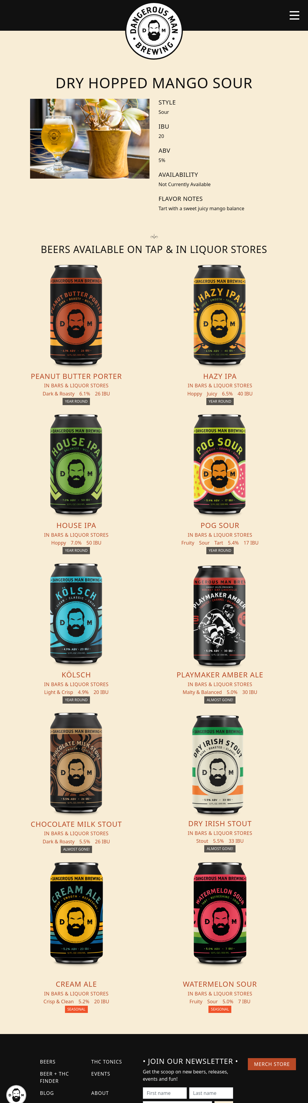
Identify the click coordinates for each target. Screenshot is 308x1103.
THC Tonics (106, 923)
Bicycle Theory (179, 1092)
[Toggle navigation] (294, 15)
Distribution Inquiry (58, 970)
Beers (48, 923)
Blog (47, 954)
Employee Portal (209, 1092)
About (100, 954)
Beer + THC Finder (54, 939)
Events (100, 935)
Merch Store (271, 925)
